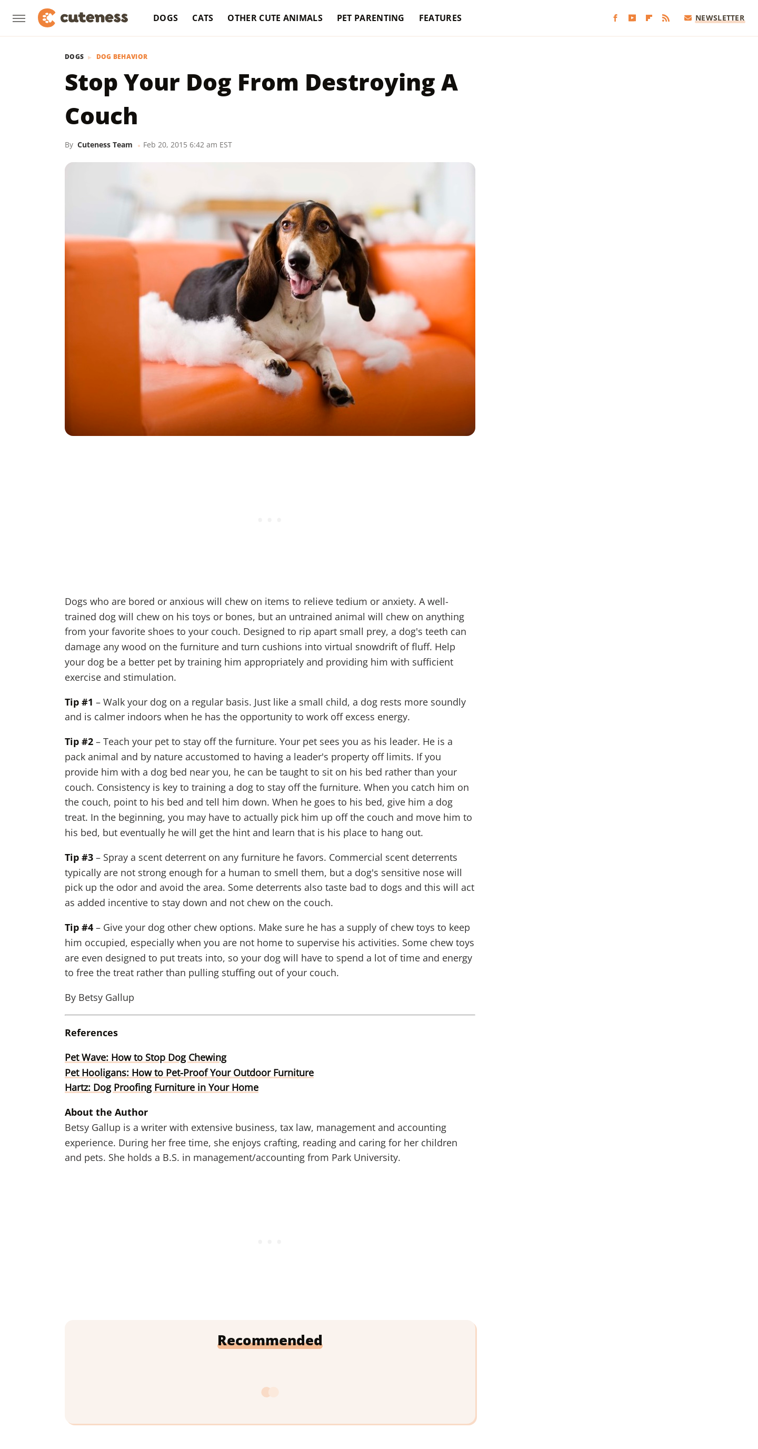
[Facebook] (615, 18)
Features (440, 18)
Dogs (165, 18)
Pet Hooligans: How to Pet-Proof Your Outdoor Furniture (189, 1072)
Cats (202, 18)
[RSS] (666, 18)
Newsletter (714, 18)
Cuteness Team (105, 145)
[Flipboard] (649, 18)
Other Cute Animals (274, 18)
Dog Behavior (122, 57)
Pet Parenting (371, 18)
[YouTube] (632, 18)
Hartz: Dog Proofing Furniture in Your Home (161, 1087)
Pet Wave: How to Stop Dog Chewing (145, 1057)
